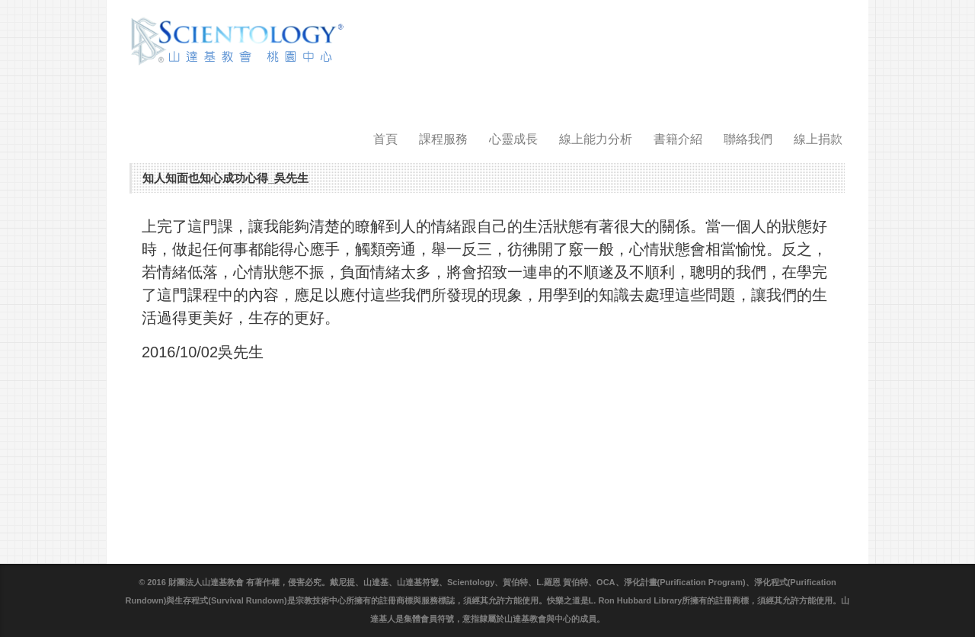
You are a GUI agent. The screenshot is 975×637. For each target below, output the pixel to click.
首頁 (385, 139)
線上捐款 (818, 139)
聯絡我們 (748, 139)
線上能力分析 (595, 139)
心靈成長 (513, 139)
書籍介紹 (678, 139)
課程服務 (443, 139)
